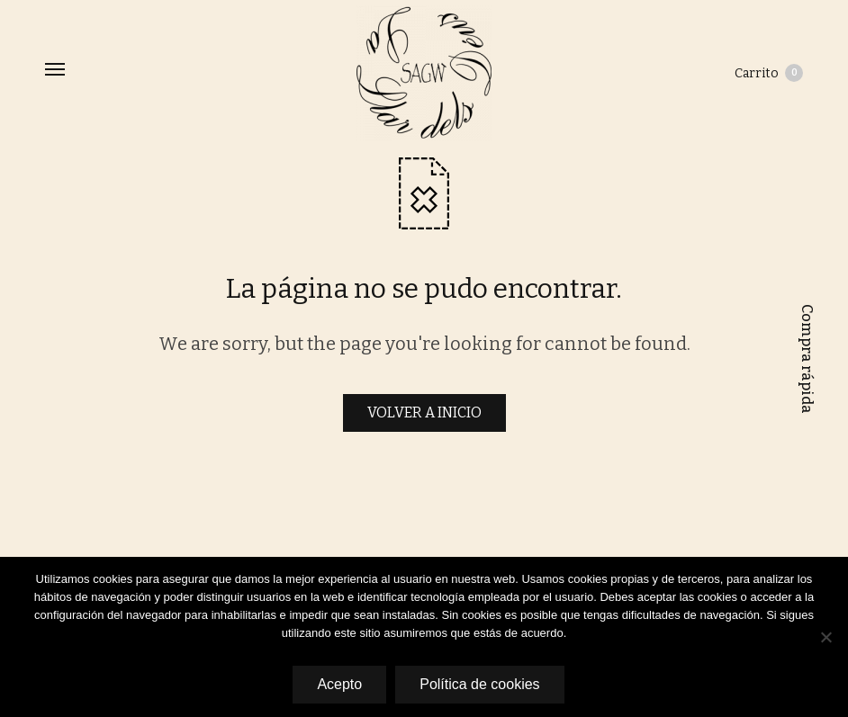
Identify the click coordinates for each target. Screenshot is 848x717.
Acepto (339, 684)
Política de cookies (479, 684)
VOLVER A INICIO (424, 412)
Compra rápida (807, 359)
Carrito (769, 73)
